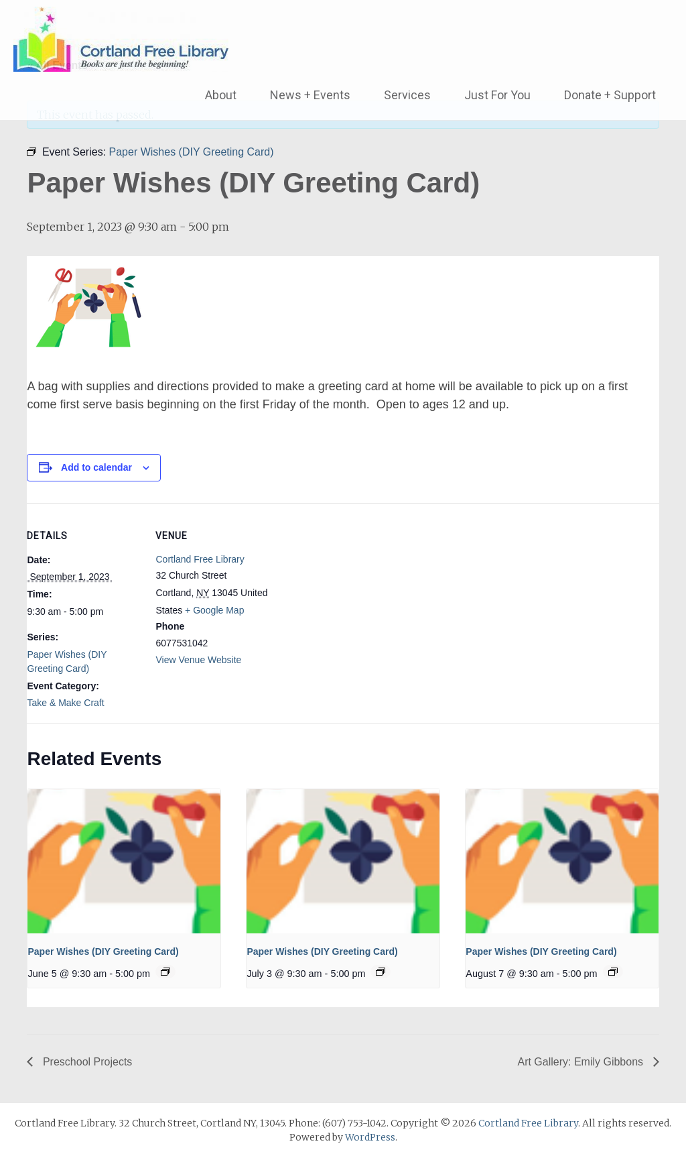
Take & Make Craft (65, 702)
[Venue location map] (354, 596)
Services (407, 95)
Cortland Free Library (199, 559)
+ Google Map (214, 610)
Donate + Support (610, 95)
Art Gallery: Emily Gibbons (581, 1061)
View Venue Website (198, 659)
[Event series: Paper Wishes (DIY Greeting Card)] (165, 972)
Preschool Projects (86, 1061)
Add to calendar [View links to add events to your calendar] (96, 467)
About (220, 95)
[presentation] (123, 861)
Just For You (497, 95)
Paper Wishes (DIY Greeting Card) (102, 951)
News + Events (310, 95)
